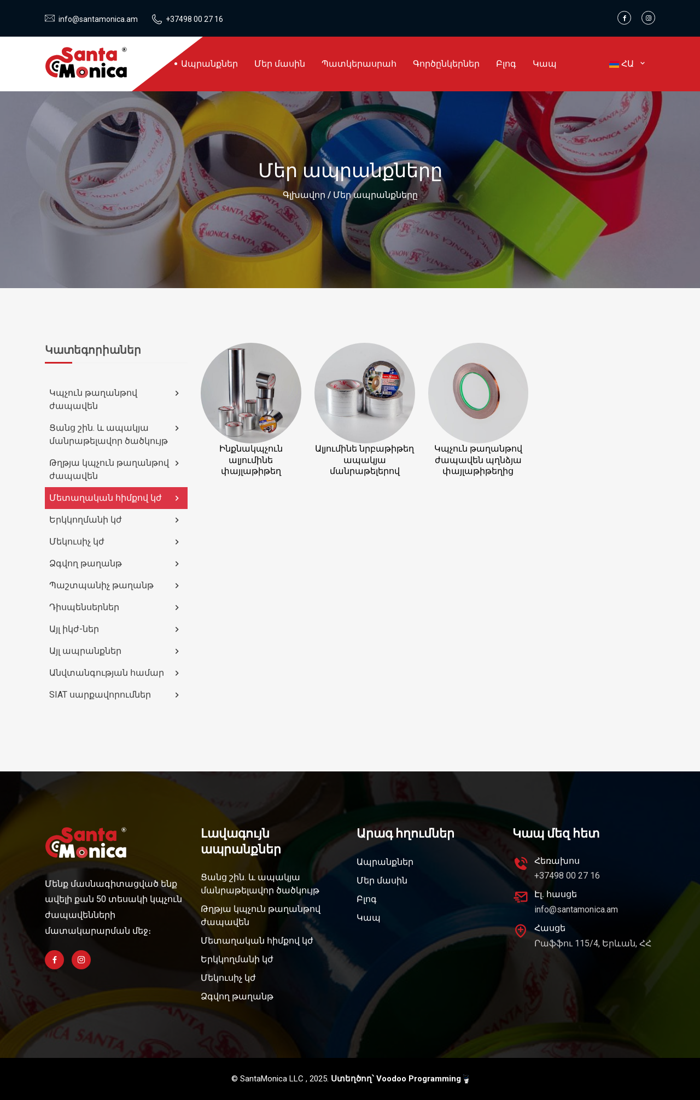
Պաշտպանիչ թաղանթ (115, 585)
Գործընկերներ (446, 63)
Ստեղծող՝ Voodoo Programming (400, 1079)
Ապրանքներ (209, 63)
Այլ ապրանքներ (115, 651)
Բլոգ (506, 63)
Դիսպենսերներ (115, 607)
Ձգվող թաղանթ (115, 563)
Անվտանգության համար (115, 673)
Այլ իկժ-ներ (115, 629)
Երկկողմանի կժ (115, 519)
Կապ (545, 63)
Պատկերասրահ (359, 63)
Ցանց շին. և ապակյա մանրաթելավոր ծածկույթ (115, 434)
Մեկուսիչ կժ (115, 541)
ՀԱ (628, 63)
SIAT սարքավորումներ (115, 694)
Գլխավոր (304, 195)
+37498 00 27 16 (194, 19)
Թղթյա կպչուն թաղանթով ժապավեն (115, 469)
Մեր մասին (279, 63)
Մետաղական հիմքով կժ (115, 498)
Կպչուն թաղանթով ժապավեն (115, 399)
